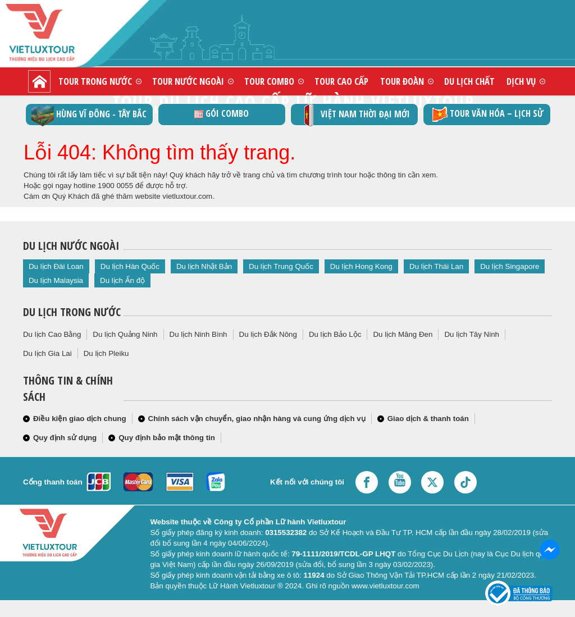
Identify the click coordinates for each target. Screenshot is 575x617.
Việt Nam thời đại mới (354, 115)
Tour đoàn (402, 81)
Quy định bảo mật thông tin (166, 437)
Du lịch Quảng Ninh (125, 334)
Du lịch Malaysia (56, 280)
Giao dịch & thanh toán (428, 418)
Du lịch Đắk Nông (268, 334)
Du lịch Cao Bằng (52, 334)
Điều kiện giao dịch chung (79, 418)
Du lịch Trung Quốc (281, 266)
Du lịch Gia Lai (47, 353)
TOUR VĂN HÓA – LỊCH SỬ (487, 115)
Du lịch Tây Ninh (471, 334)
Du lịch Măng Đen (402, 334)
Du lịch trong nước (72, 311)
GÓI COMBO (221, 113)
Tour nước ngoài (188, 81)
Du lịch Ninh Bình (198, 334)
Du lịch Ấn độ (122, 280)
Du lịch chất (469, 81)
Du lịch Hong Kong (361, 266)
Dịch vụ (521, 81)
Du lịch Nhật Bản (204, 266)
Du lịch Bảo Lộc (335, 334)
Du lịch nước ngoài (71, 245)
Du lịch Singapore (509, 266)
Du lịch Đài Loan (56, 266)
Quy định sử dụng (65, 437)
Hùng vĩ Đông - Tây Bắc (89, 115)
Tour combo (269, 81)
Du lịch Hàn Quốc (130, 266)
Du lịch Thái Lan (436, 266)
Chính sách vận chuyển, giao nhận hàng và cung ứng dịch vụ (257, 418)
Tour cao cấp (341, 81)
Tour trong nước (95, 81)
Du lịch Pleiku (106, 353)
